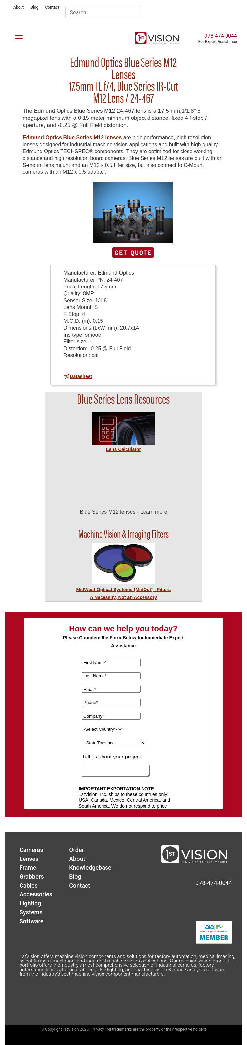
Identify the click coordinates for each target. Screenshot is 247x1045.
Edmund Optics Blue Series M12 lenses (72, 137)
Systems (31, 912)
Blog (34, 7)
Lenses (29, 858)
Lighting (30, 903)
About (18, 7)
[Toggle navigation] (15, 37)
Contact (52, 7)
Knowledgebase (90, 867)
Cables (29, 885)
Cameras (31, 849)
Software (31, 921)
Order (76, 849)
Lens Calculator (123, 449)
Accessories (36, 894)
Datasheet (77, 376)
